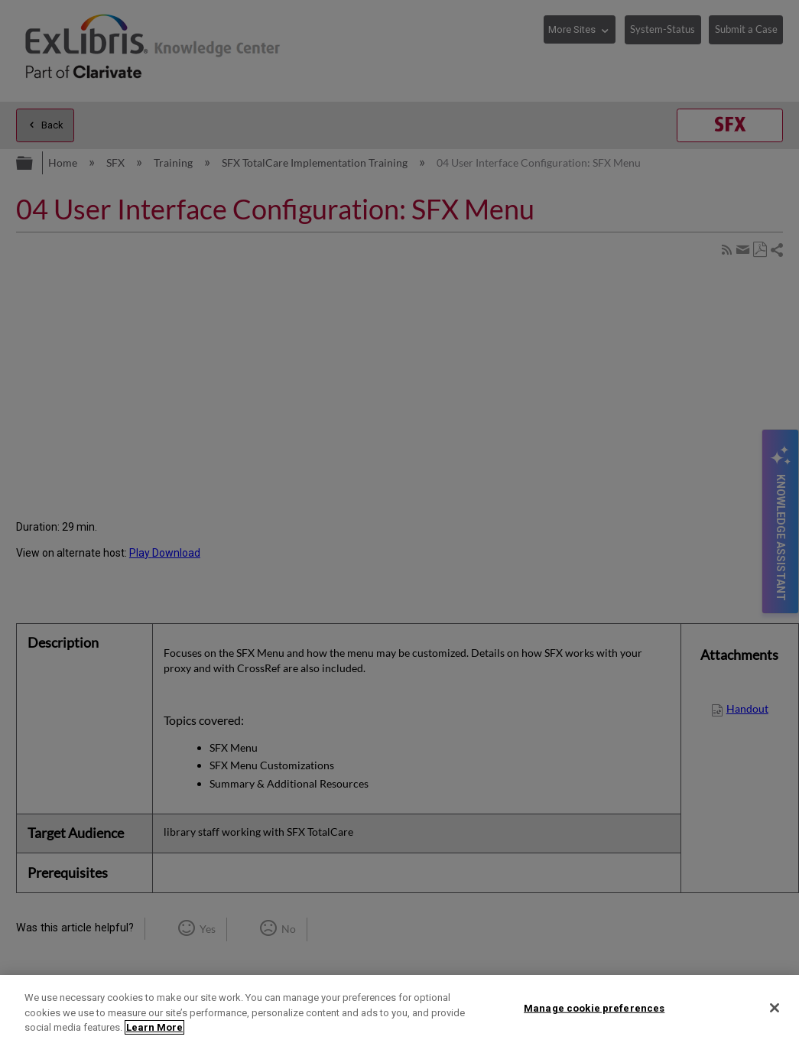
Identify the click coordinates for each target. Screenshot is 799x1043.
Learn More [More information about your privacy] (154, 1027)
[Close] (774, 1008)
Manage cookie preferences (594, 1007)
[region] (399, 1009)
